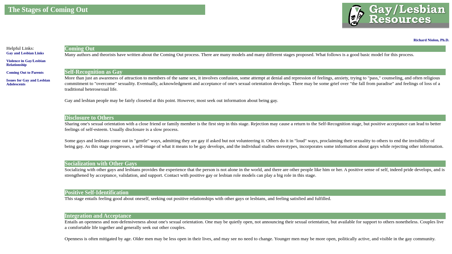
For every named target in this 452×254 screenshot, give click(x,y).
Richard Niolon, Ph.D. (431, 40)
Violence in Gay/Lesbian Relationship (26, 63)
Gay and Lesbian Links (25, 53)
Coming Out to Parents (24, 72)
